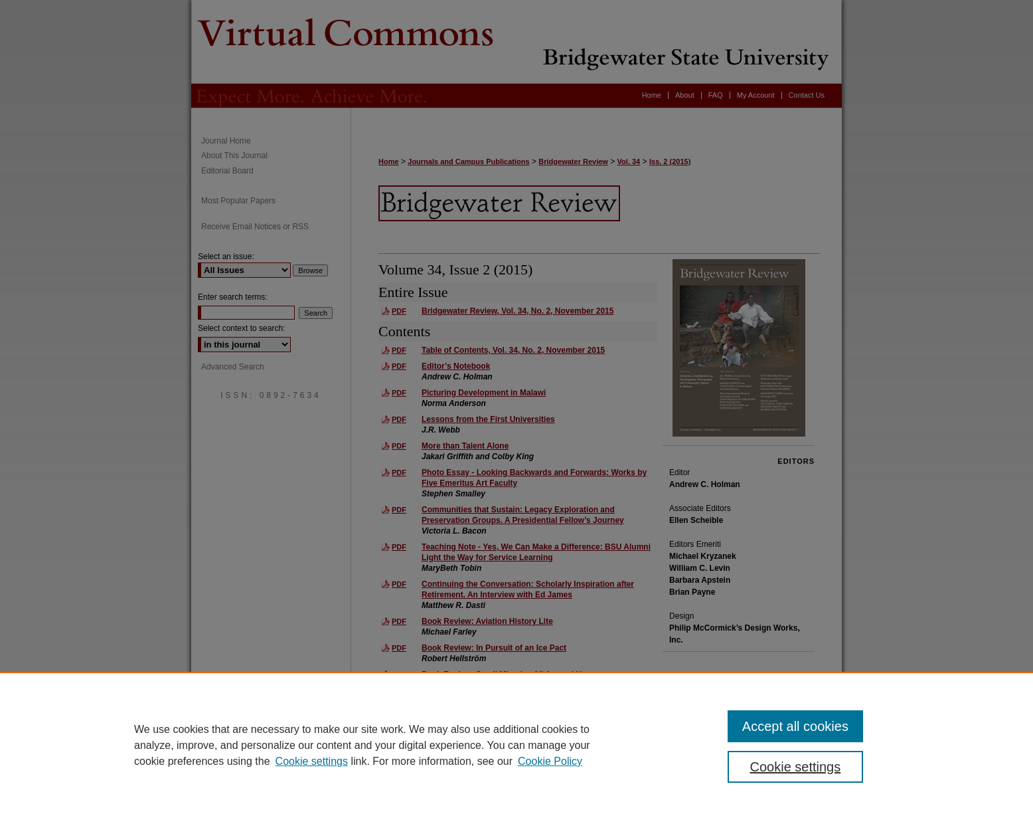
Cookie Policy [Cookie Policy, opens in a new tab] (550, 761)
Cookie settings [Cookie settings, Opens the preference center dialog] (795, 767)
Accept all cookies (795, 726)
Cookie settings (312, 761)
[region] (516, 745)
